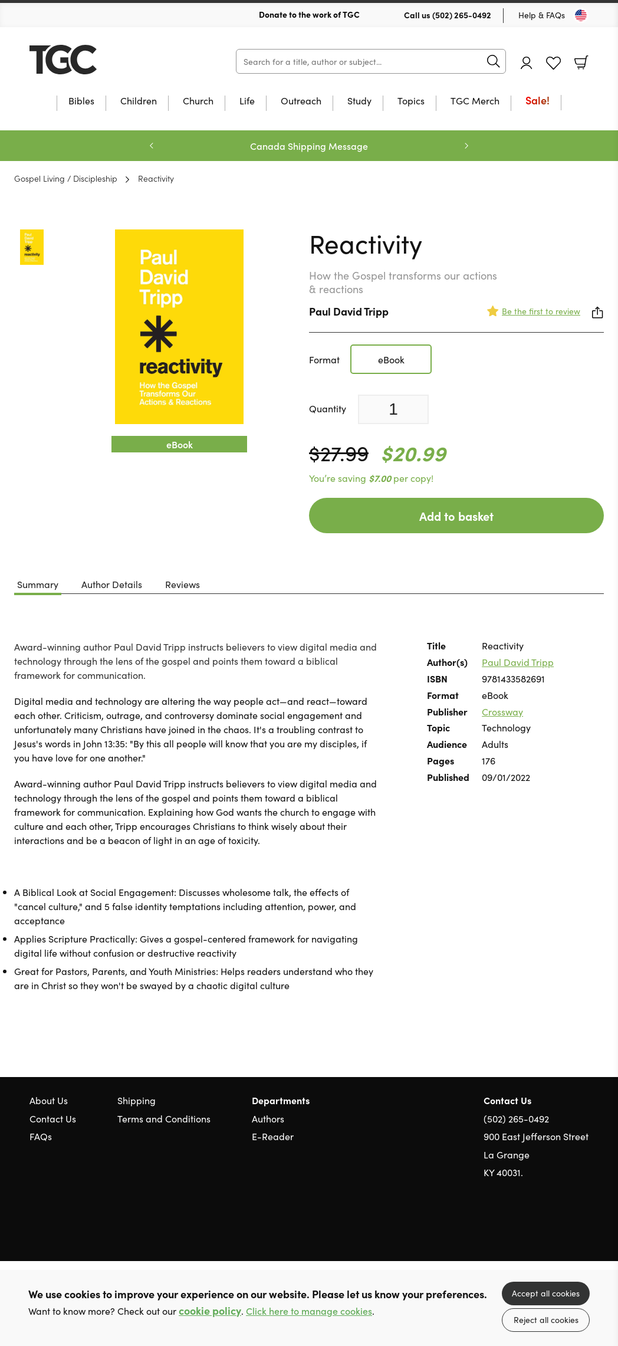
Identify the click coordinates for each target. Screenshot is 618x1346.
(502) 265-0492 (461, 15)
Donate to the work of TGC (309, 14)
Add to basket (456, 515)
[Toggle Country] (581, 15)
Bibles (81, 101)
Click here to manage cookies (309, 1311)
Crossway (502, 711)
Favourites (553, 63)
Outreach (301, 101)
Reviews (182, 583)
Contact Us (52, 1118)
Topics (411, 101)
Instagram (583, 1229)
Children (138, 101)
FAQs (40, 1136)
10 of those (103, 59)
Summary (37, 583)
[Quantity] (393, 409)
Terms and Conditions (164, 1118)
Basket (581, 62)
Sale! (537, 101)
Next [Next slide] (466, 146)
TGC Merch (475, 101)
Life (247, 101)
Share (598, 313)
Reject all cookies (546, 1319)
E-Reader (273, 1136)
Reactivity (156, 178)
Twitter (540, 1229)
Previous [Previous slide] (151, 146)
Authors (268, 1118)
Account (526, 63)
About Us (48, 1100)
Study (359, 101)
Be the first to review (541, 311)
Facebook (562, 1228)
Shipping (136, 1100)
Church (198, 101)
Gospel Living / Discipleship (65, 178)
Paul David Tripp (349, 311)
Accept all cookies (546, 1293)
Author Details (111, 583)
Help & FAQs (541, 15)
